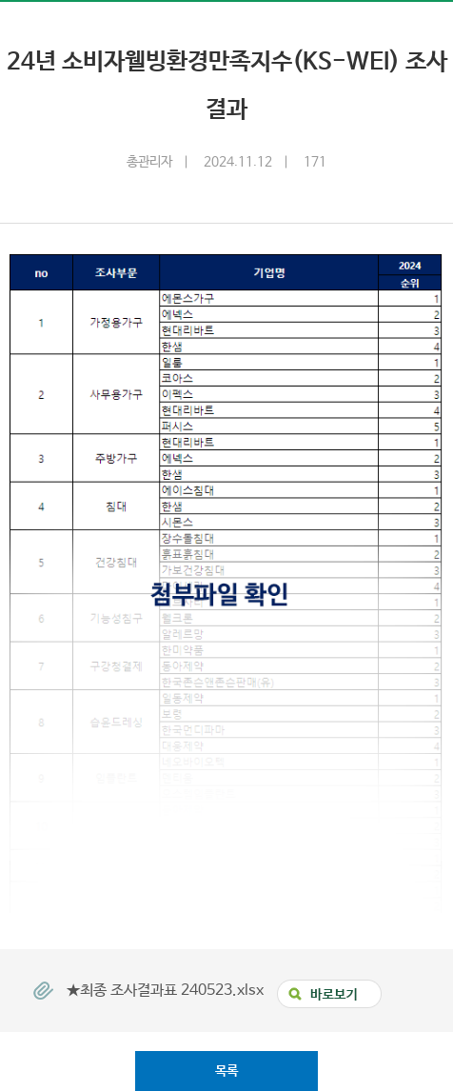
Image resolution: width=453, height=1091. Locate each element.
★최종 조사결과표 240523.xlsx (167, 990)
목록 (226, 1071)
